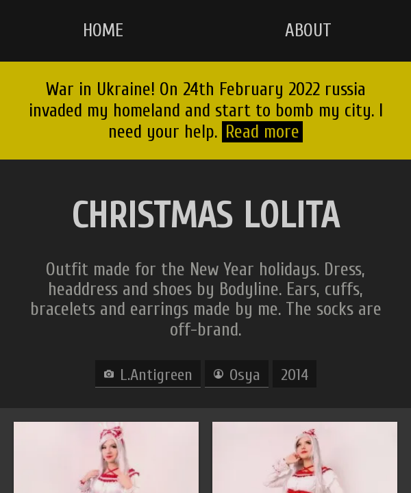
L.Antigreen (156, 375)
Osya (244, 375)
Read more (262, 131)
